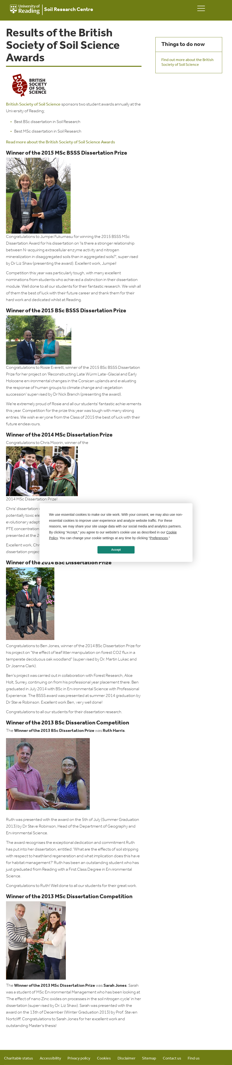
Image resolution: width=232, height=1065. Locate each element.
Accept (116, 549)
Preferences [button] (159, 538)
